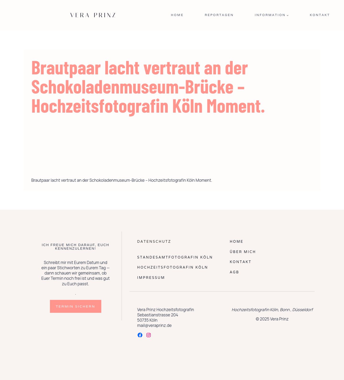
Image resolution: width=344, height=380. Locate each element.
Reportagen (219, 15)
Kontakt (320, 15)
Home (177, 15)
